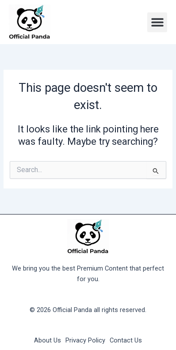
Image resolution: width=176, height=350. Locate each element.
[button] (157, 22)
